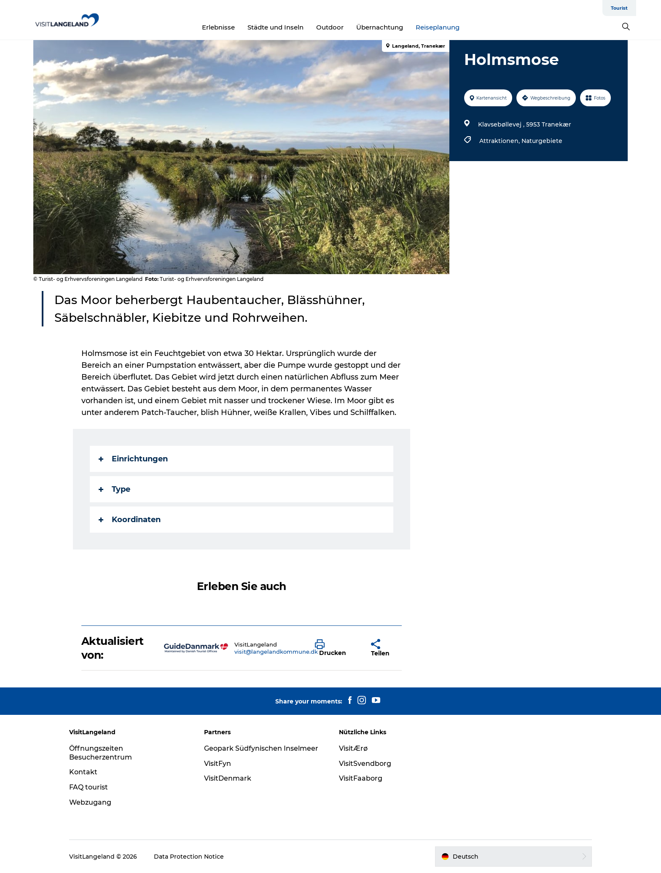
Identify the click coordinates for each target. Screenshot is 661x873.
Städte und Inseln (275, 27)
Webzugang (90, 802)
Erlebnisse (218, 27)
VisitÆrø (353, 748)
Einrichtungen (133, 458)
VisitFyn (217, 764)
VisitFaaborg (360, 778)
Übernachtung (379, 27)
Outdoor (330, 27)
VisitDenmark (227, 778)
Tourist (619, 8)
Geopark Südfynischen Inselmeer (261, 748)
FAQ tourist (88, 787)
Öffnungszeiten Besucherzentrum (100, 752)
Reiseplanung (437, 27)
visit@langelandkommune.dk (276, 651)
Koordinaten (130, 519)
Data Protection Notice (189, 856)
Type (114, 489)
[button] (336, 648)
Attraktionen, (500, 141)
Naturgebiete (541, 141)
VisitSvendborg (365, 764)
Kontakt (83, 772)
